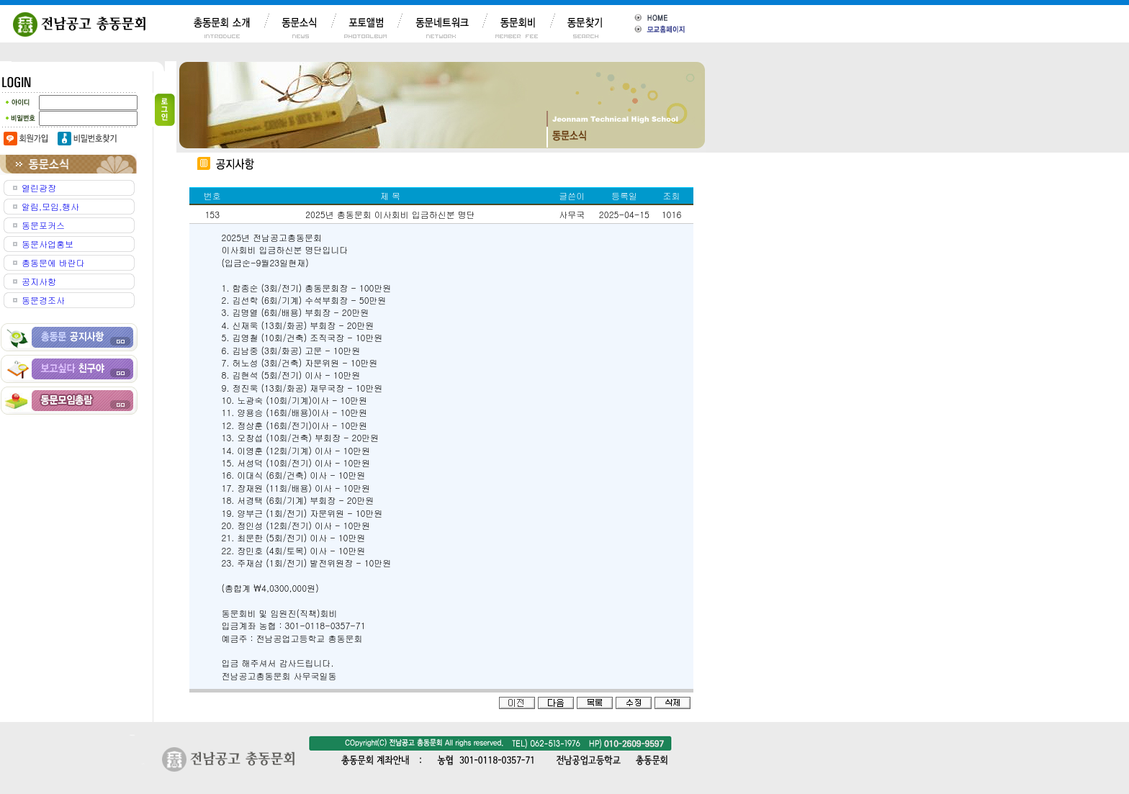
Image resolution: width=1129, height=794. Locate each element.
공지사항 (39, 281)
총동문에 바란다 (53, 262)
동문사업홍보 (47, 244)
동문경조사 (43, 300)
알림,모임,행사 (50, 206)
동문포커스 (43, 225)
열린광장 (39, 187)
